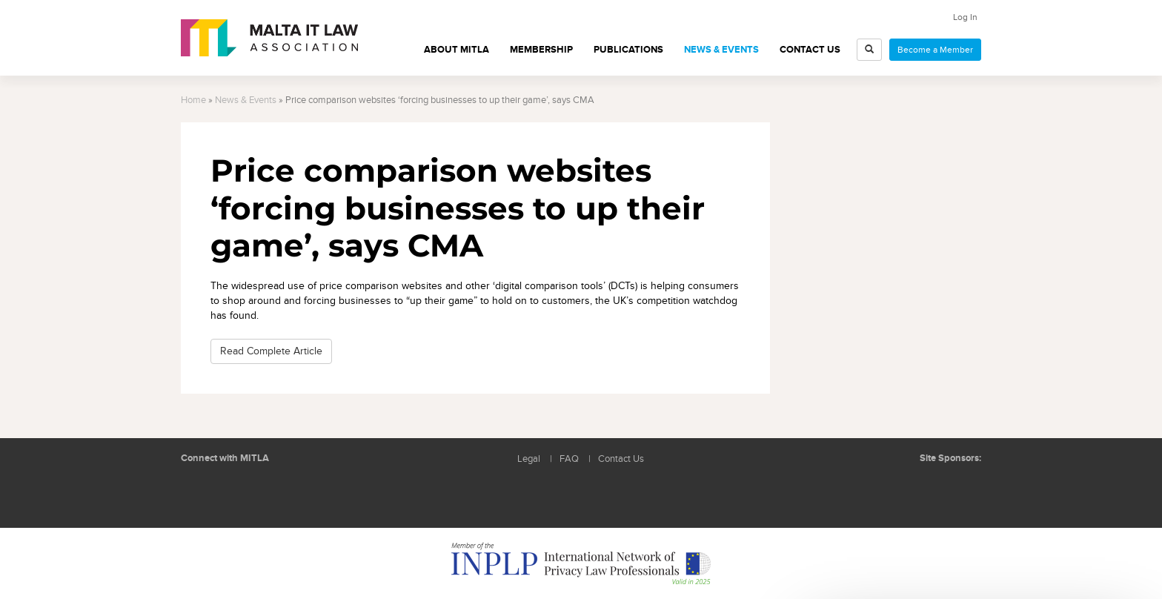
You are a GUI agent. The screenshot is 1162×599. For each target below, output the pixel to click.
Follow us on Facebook (233, 494)
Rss (266, 494)
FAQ (569, 459)
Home (193, 100)
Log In (965, 17)
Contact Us (810, 50)
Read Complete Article (271, 351)
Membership (541, 50)
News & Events (721, 50)
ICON (959, 488)
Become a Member (935, 49)
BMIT (903, 488)
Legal (528, 459)
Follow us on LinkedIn (199, 494)
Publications (628, 50)
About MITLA (456, 50)
